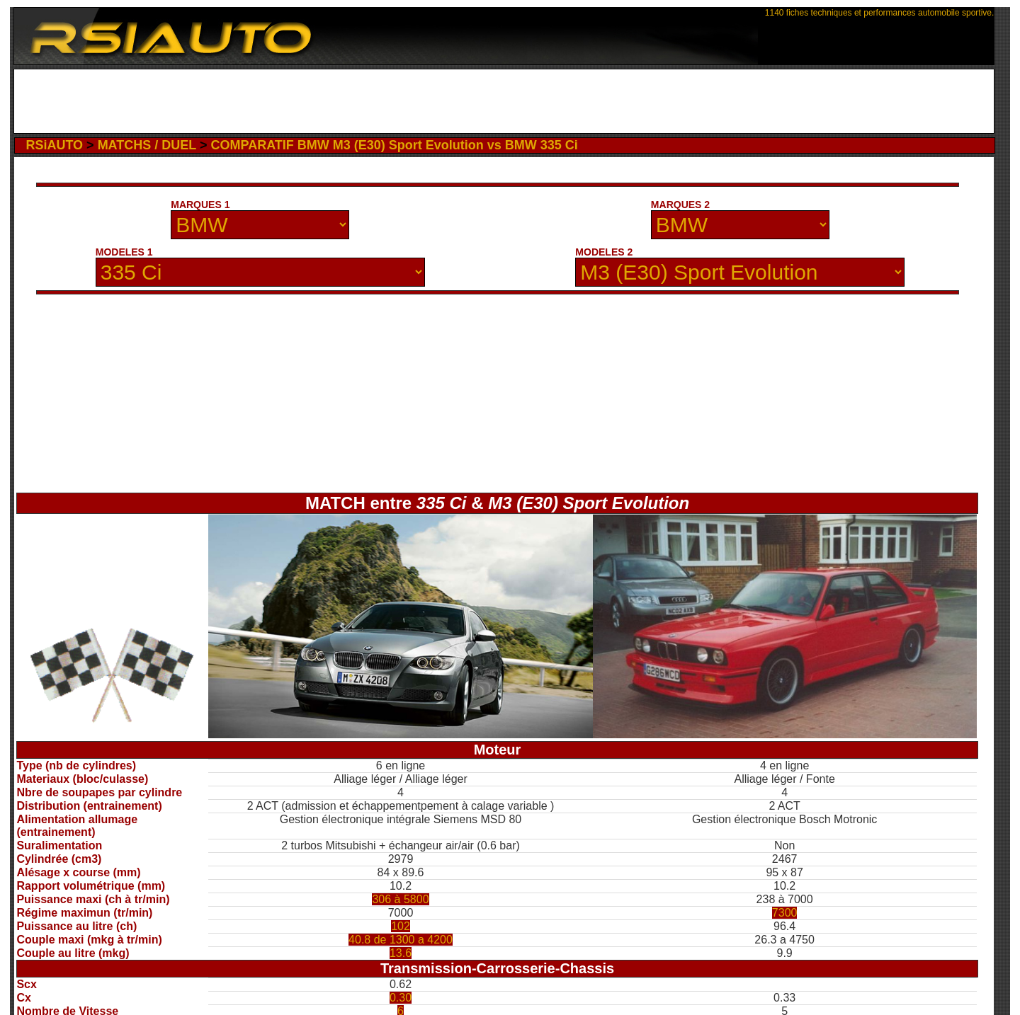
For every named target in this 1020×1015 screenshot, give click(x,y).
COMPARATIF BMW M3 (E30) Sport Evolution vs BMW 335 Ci (393, 145)
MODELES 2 (604, 252)
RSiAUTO (54, 145)
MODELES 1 (124, 252)
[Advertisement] (504, 101)
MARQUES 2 (680, 204)
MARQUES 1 (200, 204)
